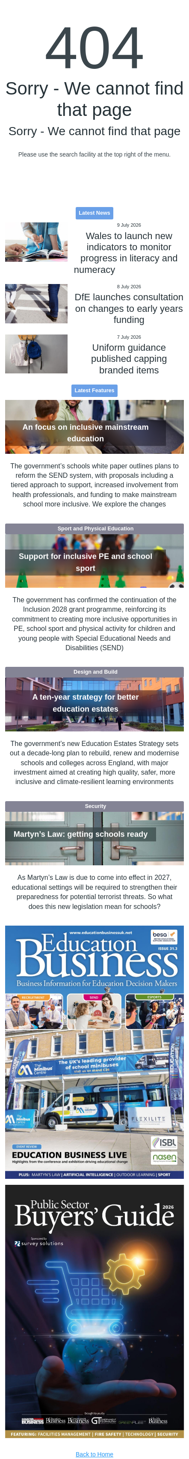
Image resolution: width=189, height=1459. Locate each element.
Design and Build (96, 672)
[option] (94, 1052)
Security (95, 806)
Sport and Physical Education (96, 529)
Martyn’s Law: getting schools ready (81, 834)
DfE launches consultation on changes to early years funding (129, 308)
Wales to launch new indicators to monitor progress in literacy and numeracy (126, 253)
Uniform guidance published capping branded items (129, 359)
